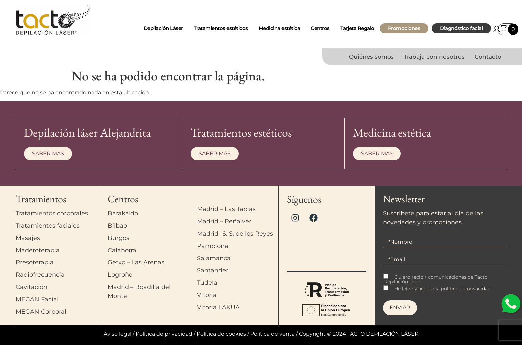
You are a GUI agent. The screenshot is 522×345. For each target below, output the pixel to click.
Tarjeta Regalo (357, 28)
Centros (320, 28)
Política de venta (272, 334)
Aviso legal (117, 334)
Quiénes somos (371, 56)
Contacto (488, 56)
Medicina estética (279, 28)
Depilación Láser (163, 28)
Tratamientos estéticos (221, 28)
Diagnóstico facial (461, 28)
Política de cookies (221, 334)
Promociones (404, 28)
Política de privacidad (164, 334)
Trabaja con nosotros (434, 56)
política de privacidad (466, 289)
